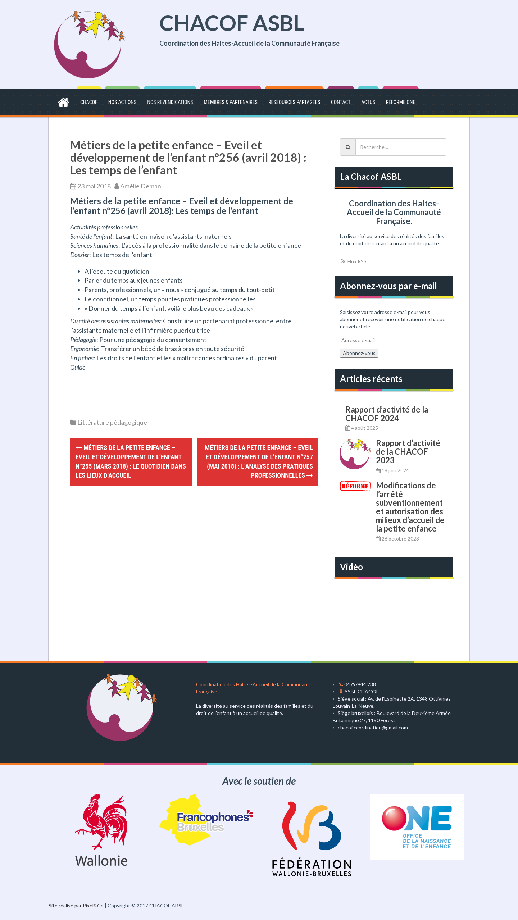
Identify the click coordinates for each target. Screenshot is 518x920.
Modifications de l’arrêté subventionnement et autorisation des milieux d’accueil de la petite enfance (410, 507)
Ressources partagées (294, 102)
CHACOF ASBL (232, 23)
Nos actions (122, 102)
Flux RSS (353, 261)
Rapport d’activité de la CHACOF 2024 (386, 414)
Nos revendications (170, 102)
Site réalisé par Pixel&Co (76, 905)
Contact (341, 102)
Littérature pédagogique (112, 422)
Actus (368, 102)
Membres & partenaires (230, 102)
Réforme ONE (400, 102)
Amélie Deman (140, 186)
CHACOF (88, 102)
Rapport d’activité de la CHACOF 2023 (408, 451)
